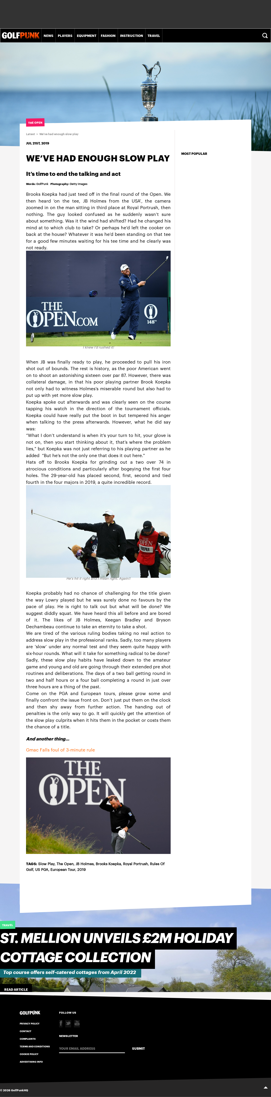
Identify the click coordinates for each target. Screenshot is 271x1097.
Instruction (131, 35)
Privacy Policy (30, 1023)
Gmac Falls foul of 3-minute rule (60, 749)
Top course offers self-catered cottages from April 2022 (69, 972)
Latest (30, 134)
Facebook (60, 1023)
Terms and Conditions (35, 1046)
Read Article (16, 989)
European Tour (62, 869)
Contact (25, 1031)
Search (265, 35)
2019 (81, 869)
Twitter (68, 1023)
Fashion (108, 35)
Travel (154, 35)
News (48, 35)
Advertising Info (31, 1061)
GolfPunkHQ (19, 1090)
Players (65, 35)
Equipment (86, 35)
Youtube (77, 1023)
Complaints (28, 1038)
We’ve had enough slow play (58, 134)
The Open (65, 863)
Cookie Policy (29, 1054)
